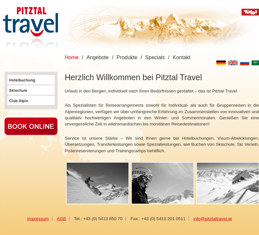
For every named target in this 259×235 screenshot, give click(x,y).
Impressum (38, 218)
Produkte (127, 57)
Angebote (97, 57)
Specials (155, 57)
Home (72, 57)
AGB (61, 218)
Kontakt (181, 57)
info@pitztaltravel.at (213, 218)
